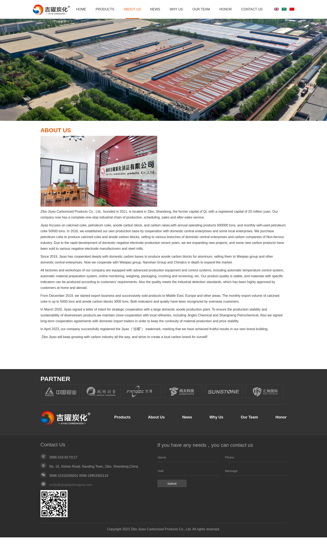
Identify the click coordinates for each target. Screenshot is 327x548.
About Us (148, 20)
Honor (246, 20)
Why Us (194, 20)
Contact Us (273, 20)
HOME (96, 20)
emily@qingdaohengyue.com (70, 495)
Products (120, 20)
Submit (172, 494)
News (172, 20)
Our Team (220, 20)
